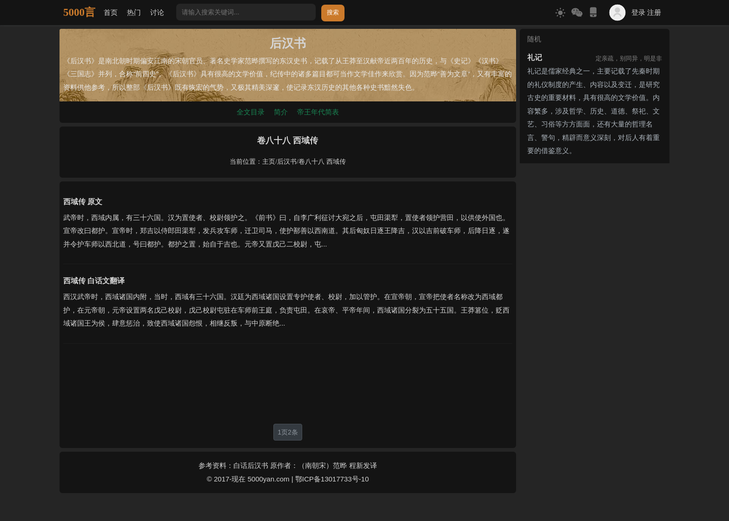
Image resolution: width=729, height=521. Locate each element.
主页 (268, 161)
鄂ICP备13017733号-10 (332, 479)
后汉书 (287, 161)
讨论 (157, 12)
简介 (281, 112)
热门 (134, 12)
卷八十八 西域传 (322, 161)
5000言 (79, 12)
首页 (111, 12)
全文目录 (251, 112)
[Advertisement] (287, 384)
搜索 (333, 12)
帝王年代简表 (318, 112)
